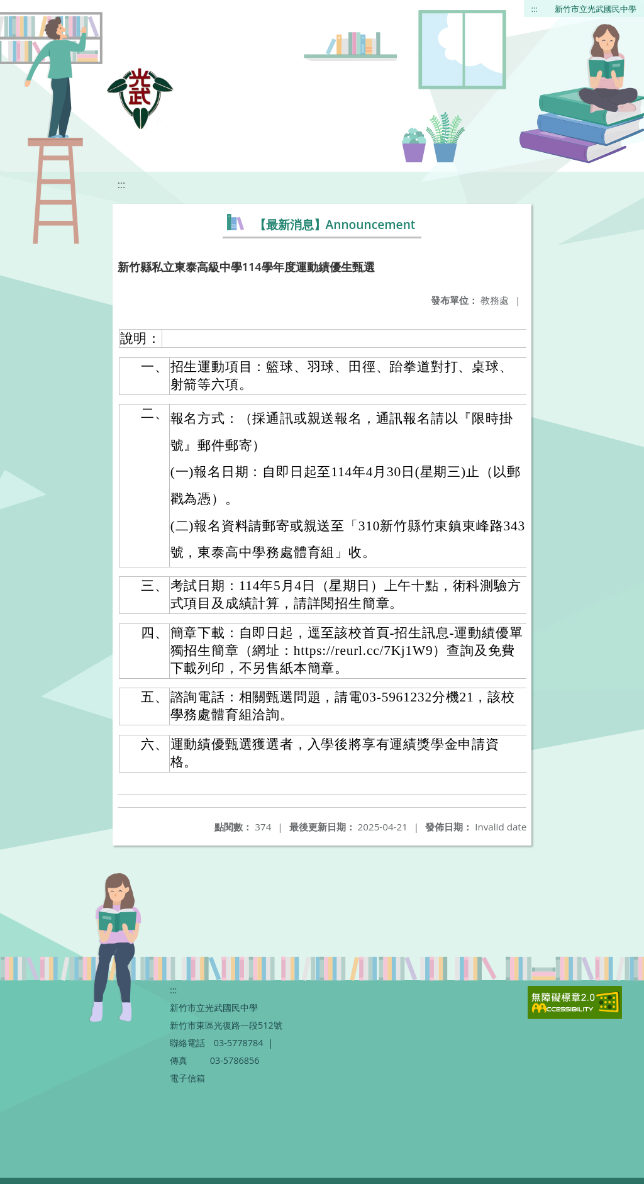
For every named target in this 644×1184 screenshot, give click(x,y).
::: (534, 8)
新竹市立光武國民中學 (595, 8)
